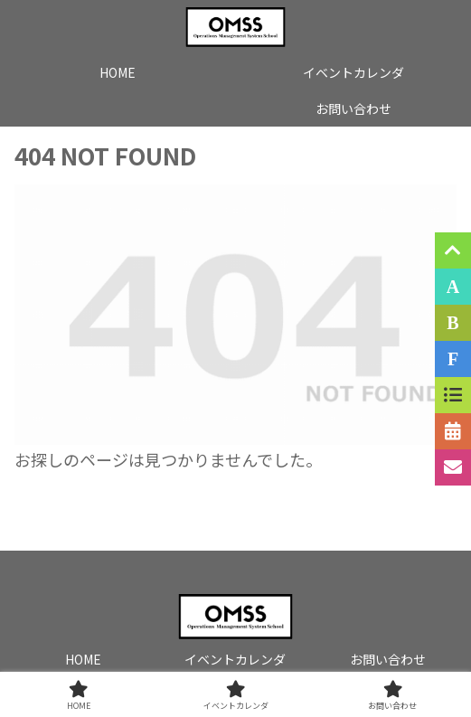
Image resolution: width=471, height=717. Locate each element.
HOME (83, 659)
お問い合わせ (388, 659)
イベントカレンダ (235, 659)
